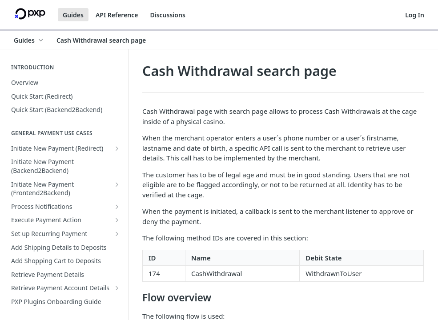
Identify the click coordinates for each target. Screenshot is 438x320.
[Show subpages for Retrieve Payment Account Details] (117, 288)
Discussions (167, 15)
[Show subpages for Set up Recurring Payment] (117, 233)
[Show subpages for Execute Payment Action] (117, 220)
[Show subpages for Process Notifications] (117, 206)
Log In (414, 15)
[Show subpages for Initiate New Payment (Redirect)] (117, 148)
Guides (73, 15)
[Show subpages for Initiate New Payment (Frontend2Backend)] (117, 184)
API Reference (117, 15)
